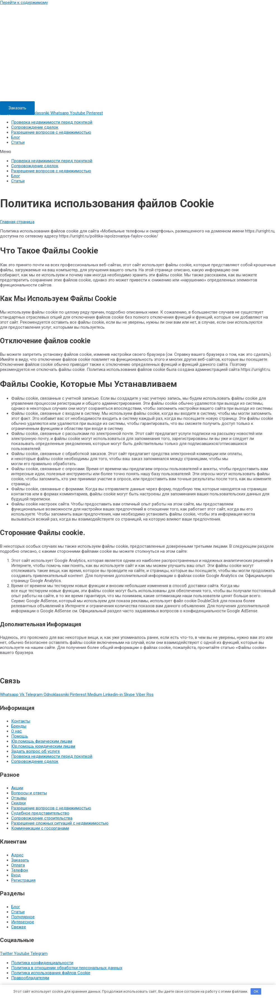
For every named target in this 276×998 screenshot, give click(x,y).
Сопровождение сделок (34, 127)
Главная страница (17, 221)
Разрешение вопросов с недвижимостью (51, 132)
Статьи (18, 142)
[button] (17, 108)
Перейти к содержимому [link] (24, 2)
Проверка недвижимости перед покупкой (51, 122)
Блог (15, 137)
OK (256, 991)
